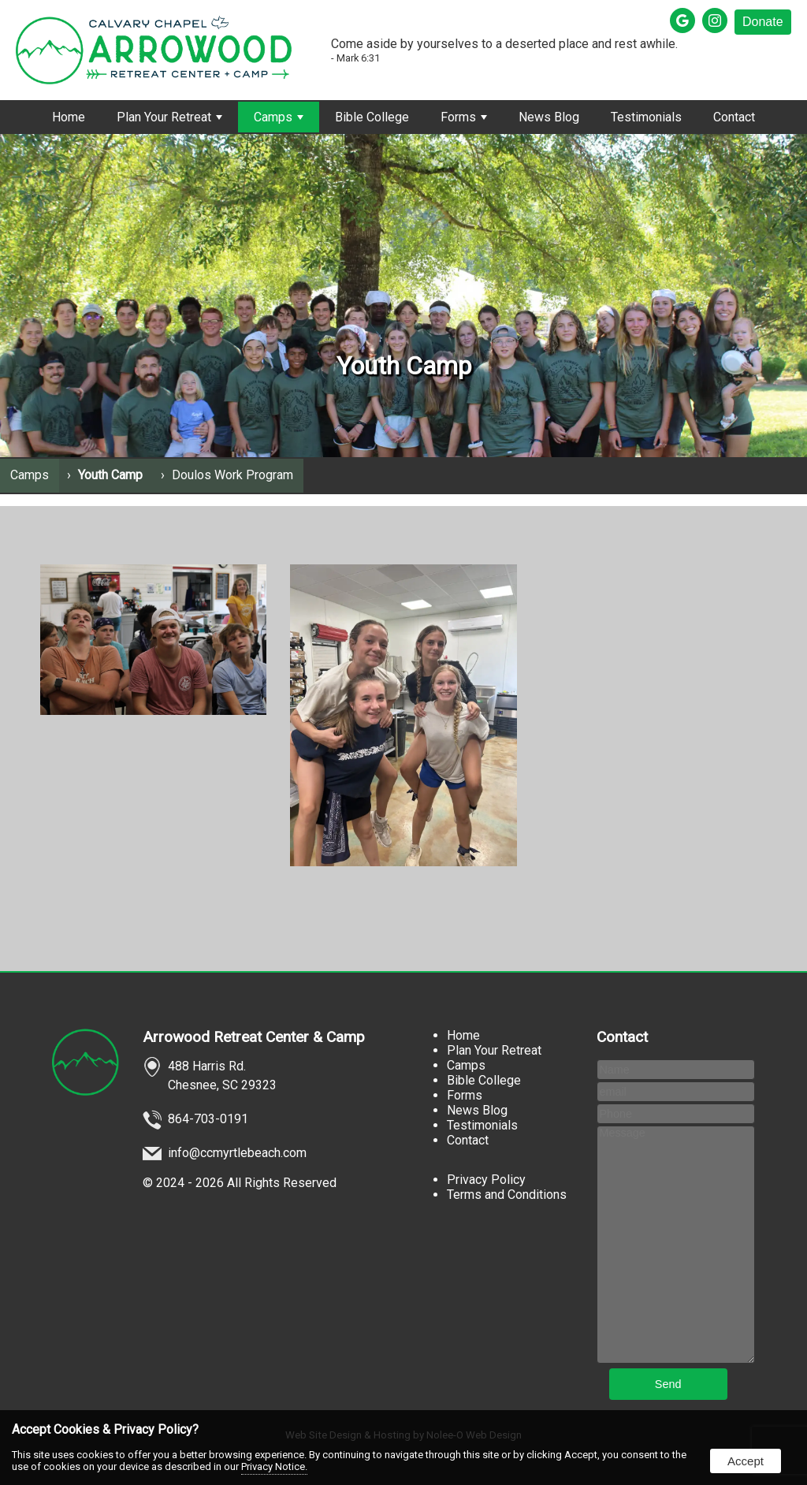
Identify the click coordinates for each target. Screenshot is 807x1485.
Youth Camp (110, 474)
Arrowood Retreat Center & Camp (254, 1037)
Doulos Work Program (232, 474)
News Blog (549, 117)
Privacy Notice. (274, 1466)
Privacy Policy (486, 1179)
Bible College (372, 117)
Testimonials (646, 117)
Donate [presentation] (762, 21)
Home (68, 117)
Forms (464, 117)
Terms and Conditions (507, 1194)
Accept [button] (745, 1461)
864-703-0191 (208, 1118)
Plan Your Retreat (169, 117)
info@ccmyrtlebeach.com (237, 1152)
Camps (278, 117)
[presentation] (684, 21)
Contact (734, 117)
